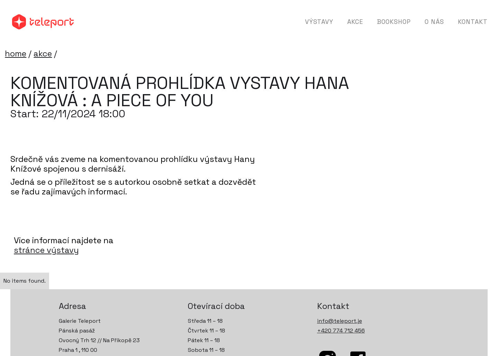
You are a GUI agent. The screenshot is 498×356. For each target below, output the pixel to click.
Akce (355, 22)
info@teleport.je (339, 321)
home (15, 53)
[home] (43, 21)
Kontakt (473, 22)
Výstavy (319, 22)
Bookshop (394, 22)
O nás (434, 22)
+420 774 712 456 (341, 330)
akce (43, 53)
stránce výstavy (46, 250)
